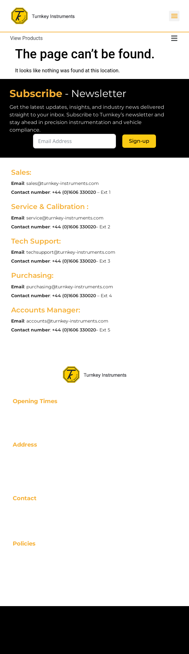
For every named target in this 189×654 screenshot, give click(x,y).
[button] (174, 16)
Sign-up (139, 141)
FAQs (20, 556)
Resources (28, 565)
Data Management (40, 590)
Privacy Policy (33, 573)
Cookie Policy (32, 582)
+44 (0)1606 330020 (74, 192)
